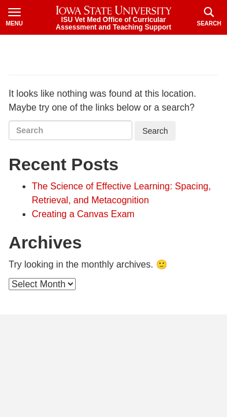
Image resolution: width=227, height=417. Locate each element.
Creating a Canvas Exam (83, 214)
